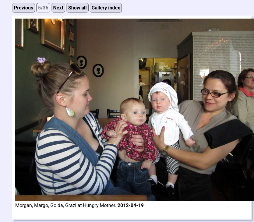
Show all (77, 8)
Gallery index (106, 8)
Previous (23, 8)
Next (58, 8)
